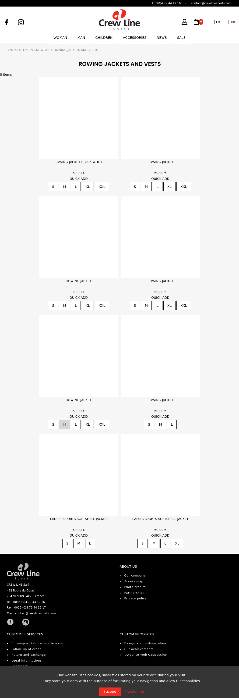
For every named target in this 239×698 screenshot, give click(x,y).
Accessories (135, 37)
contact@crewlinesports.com (35, 613)
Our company (135, 575)
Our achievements (139, 649)
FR (218, 22)
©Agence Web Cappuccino (145, 654)
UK (233, 22)
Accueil (12, 50)
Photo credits (135, 587)
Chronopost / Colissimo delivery (37, 643)
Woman (60, 37)
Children (104, 37)
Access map (133, 581)
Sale (181, 37)
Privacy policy (135, 598)
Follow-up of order (26, 649)
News (162, 37)
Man (81, 37)
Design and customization (145, 643)
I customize (134, 691)
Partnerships (134, 593)
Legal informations (26, 660)
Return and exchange (28, 654)
